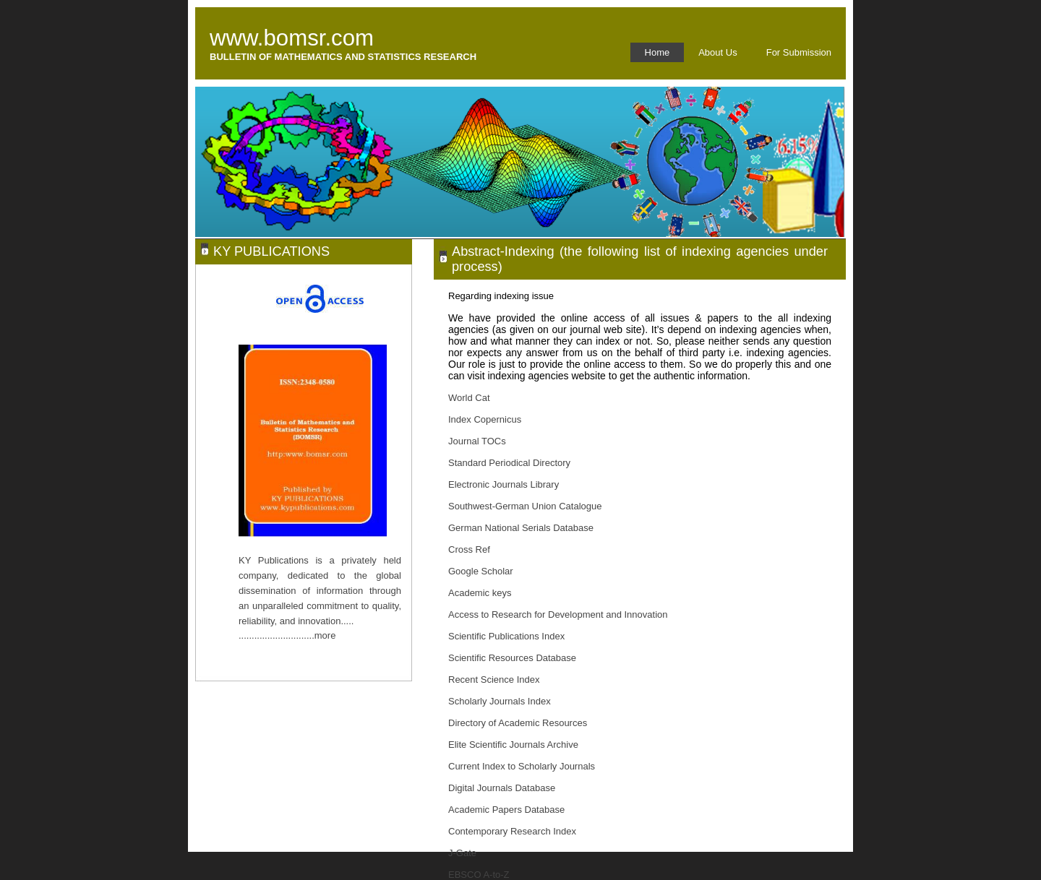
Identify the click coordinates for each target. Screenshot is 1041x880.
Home (657, 52)
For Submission (798, 52)
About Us (717, 52)
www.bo (249, 38)
